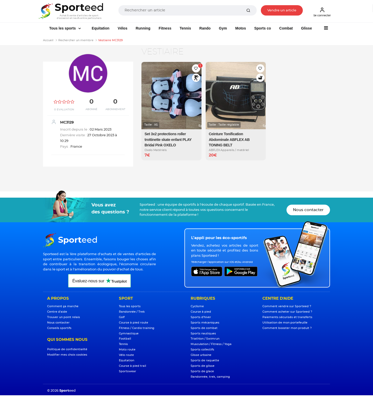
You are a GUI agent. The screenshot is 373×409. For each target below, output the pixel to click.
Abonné (91, 109)
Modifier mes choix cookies (67, 354)
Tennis (185, 28)
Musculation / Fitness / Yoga (211, 344)
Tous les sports (63, 28)
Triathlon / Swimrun (205, 338)
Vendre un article (281, 10)
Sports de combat (204, 328)
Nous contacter (308, 210)
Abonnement (115, 109)
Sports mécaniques (205, 322)
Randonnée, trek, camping (210, 376)
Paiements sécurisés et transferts (287, 317)
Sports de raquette (205, 360)
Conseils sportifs (59, 328)
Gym (223, 28)
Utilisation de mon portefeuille (284, 322)
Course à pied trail (132, 365)
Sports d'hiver (201, 317)
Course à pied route (133, 322)
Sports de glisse (202, 365)
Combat (286, 28)
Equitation (100, 28)
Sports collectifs (202, 349)
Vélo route (126, 355)
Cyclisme (197, 306)
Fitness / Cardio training (136, 328)
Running (143, 28)
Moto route (127, 349)
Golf (122, 317)
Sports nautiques (203, 333)
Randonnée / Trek (132, 311)
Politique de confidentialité (67, 349)
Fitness (165, 28)
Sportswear (127, 371)
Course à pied (201, 311)
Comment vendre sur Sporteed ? (286, 306)
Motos (240, 28)
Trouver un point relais (63, 317)
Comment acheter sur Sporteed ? (287, 311)
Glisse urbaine (201, 355)
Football (125, 338)
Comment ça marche (62, 306)
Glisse (306, 28)
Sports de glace (202, 371)
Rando (205, 28)
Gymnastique (129, 333)
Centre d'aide (57, 311)
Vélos (122, 28)
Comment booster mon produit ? (287, 328)
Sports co (262, 28)
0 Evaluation (64, 109)
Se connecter (322, 12)
